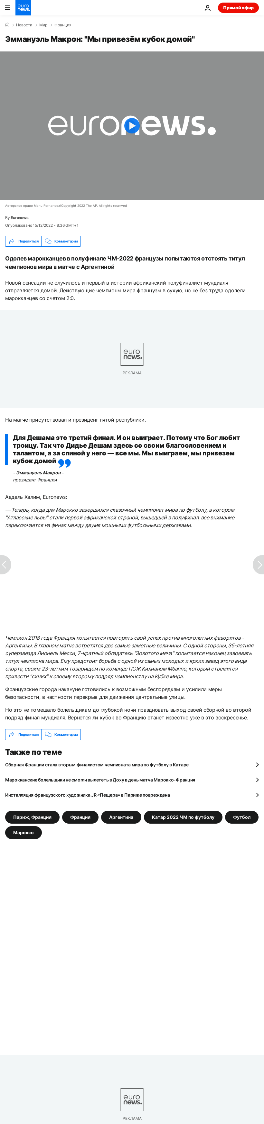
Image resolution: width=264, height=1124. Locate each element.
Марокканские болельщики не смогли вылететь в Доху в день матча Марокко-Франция (100, 779)
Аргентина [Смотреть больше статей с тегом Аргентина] (121, 817)
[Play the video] (132, 125)
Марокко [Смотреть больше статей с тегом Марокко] (23, 832)
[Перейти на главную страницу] (23, 7)
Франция (62, 25)
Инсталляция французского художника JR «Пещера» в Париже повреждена (87, 795)
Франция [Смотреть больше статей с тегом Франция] (80, 817)
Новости (24, 25)
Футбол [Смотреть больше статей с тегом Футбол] (241, 817)
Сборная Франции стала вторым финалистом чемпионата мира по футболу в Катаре (97, 764)
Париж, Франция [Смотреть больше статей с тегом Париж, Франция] (32, 817)
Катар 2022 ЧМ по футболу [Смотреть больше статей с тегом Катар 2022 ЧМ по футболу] (183, 817)
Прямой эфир (238, 7)
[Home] (7, 25)
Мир (43, 25)
